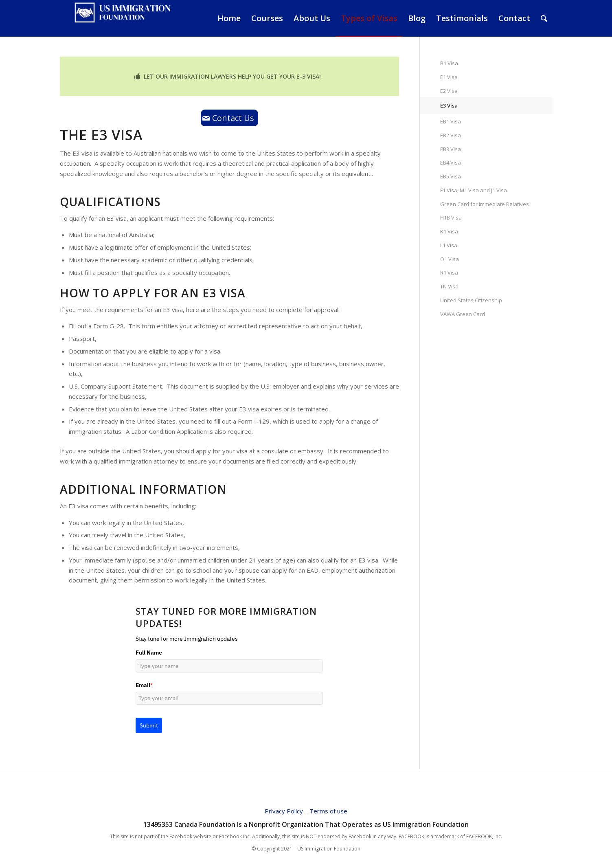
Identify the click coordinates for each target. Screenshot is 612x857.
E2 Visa (449, 90)
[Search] (544, 18)
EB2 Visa (450, 135)
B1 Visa (449, 63)
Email (144, 685)
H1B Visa (451, 217)
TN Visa (449, 286)
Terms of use (328, 811)
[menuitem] (229, 18)
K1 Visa (449, 231)
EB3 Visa (450, 149)
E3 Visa (449, 105)
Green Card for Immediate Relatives (484, 204)
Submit (149, 725)
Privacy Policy (284, 811)
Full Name (149, 652)
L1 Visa (448, 245)
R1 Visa (449, 272)
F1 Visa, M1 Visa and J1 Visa (473, 190)
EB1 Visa (450, 121)
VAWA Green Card (462, 314)
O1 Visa (449, 259)
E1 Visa (449, 77)
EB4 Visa (450, 162)
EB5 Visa (450, 176)
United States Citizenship (471, 300)
